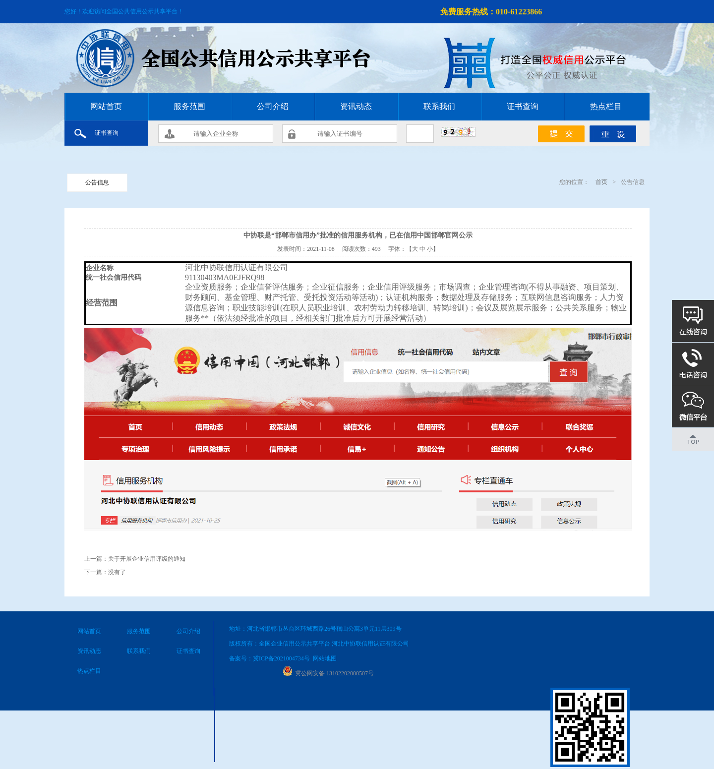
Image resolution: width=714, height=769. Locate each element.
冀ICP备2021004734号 (281, 658)
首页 (600, 181)
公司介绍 (273, 106)
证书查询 (522, 106)
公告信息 (97, 182)
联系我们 (439, 106)
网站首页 (106, 106)
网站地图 (325, 658)
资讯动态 (356, 106)
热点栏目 (606, 106)
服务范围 (189, 106)
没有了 (117, 572)
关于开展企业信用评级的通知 (146, 558)
